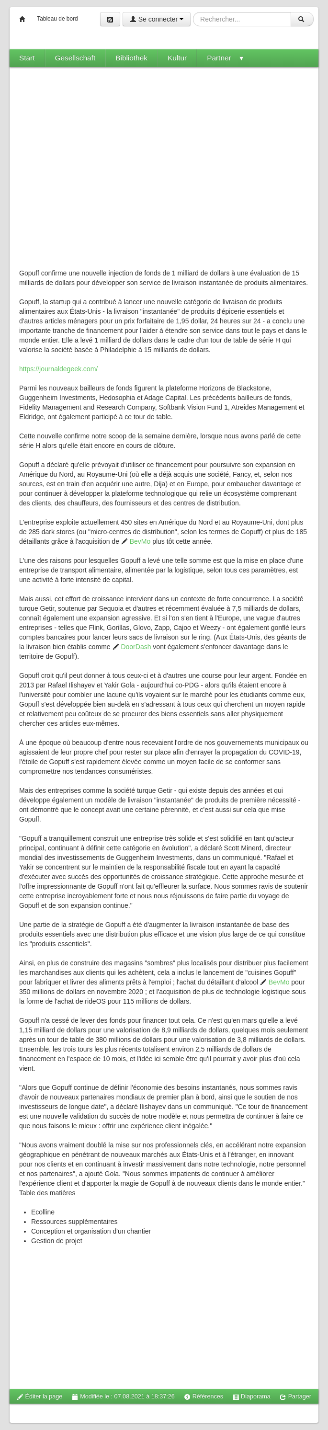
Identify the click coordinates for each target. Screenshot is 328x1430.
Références (203, 1396)
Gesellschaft (75, 58)
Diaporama (252, 1396)
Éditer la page (39, 1396)
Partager (295, 1396)
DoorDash (132, 647)
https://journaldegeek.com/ (58, 369)
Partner (225, 58)
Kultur (177, 58)
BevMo (135, 541)
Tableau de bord (57, 18)
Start (27, 58)
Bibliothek (131, 58)
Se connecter (156, 19)
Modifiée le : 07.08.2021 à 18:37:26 (123, 1396)
